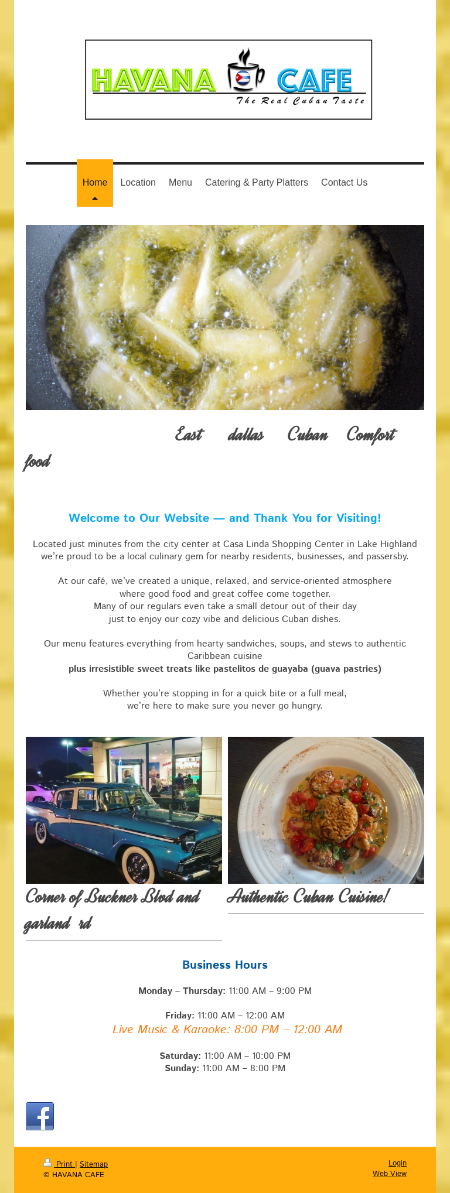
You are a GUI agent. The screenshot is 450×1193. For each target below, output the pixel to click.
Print (59, 1164)
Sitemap (94, 1164)
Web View (390, 1174)
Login (397, 1163)
